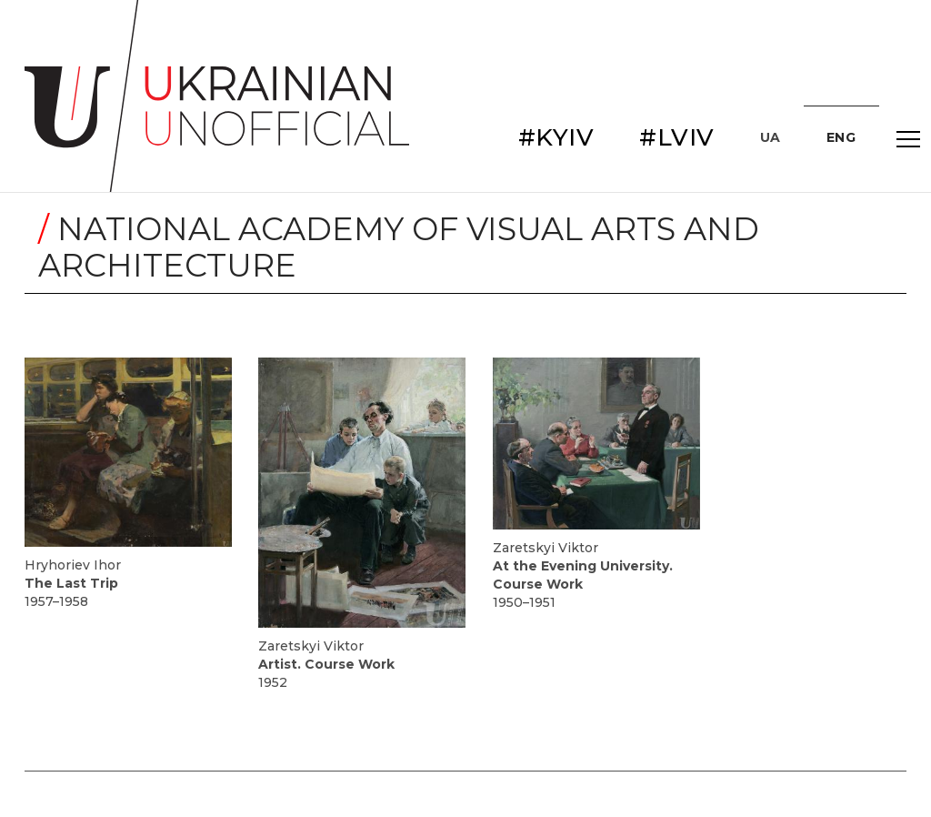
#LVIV (677, 137)
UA (770, 137)
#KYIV (556, 137)
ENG (841, 137)
